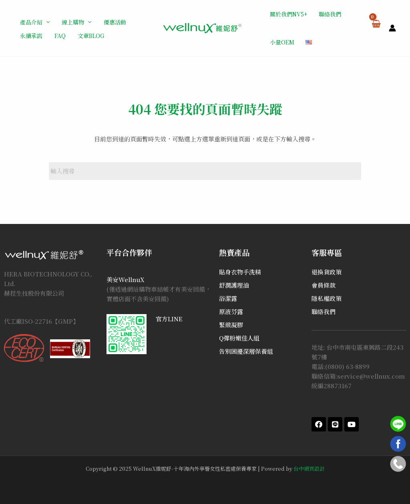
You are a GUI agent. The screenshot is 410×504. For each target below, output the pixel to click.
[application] (46, 22)
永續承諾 (31, 36)
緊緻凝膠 (231, 325)
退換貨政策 (327, 272)
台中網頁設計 (309, 468)
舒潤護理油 (234, 285)
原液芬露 (231, 311)
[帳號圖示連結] (392, 28)
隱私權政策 (327, 298)
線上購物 (76, 22)
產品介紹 (35, 22)
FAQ (60, 36)
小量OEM (282, 42)
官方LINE (169, 318)
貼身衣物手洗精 (240, 272)
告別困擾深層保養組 (246, 351)
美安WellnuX (126, 279)
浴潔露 (228, 298)
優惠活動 (115, 22)
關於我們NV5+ (289, 14)
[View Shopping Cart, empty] (376, 28)
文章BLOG (91, 36)
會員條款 (324, 285)
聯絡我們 (330, 14)
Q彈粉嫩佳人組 (239, 338)
